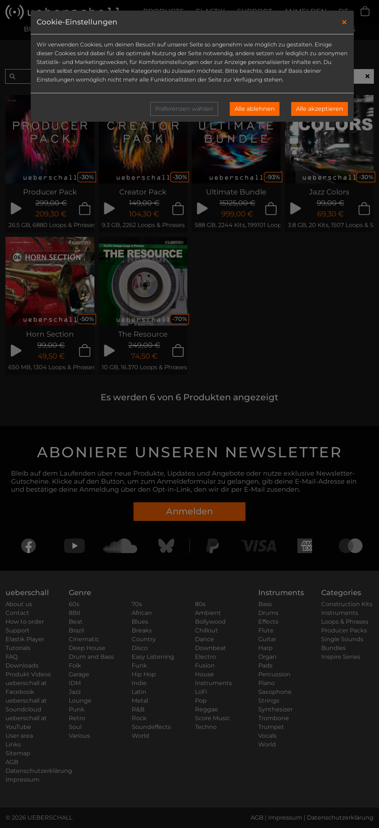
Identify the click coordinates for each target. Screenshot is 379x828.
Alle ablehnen (254, 108)
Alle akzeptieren (319, 108)
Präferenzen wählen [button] (184, 108)
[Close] (344, 22)
